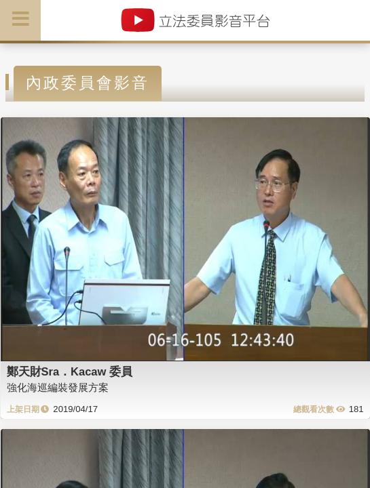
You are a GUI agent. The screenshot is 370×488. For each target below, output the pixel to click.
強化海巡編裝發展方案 (58, 387)
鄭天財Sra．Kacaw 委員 (69, 371)
